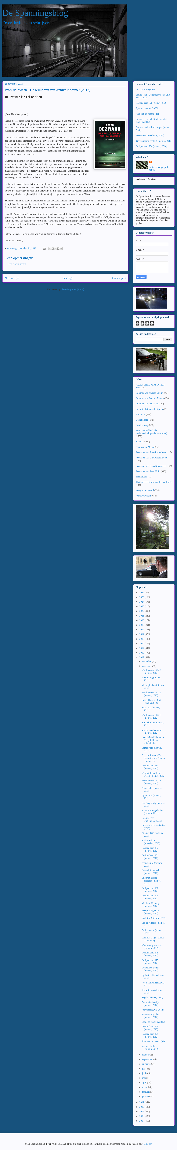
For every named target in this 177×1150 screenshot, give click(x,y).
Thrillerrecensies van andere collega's (153, 482)
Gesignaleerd (142, 419)
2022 (142, 611)
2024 (142, 601)
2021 (142, 615)
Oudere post (119, 278)
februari (146, 1092)
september (147, 1059)
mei (144, 1078)
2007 (142, 1121)
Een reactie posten (17, 264)
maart (145, 1087)
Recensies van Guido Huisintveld (151, 457)
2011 (142, 1102)
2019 (142, 625)
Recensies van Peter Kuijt (148, 471)
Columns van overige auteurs (149, 393)
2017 (142, 634)
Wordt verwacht (143, 495)
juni (144, 1073)
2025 (142, 597)
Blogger (147, 1144)
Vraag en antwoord (145, 490)
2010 (142, 1107)
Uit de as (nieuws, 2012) (153, 1022)
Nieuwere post (13, 278)
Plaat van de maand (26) (147, 113)
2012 (142, 657)
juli (144, 1068)
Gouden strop (142, 425)
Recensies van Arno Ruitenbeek (151, 452)
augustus (146, 1064)
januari (145, 1096)
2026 (142, 592)
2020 (142, 620)
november (147, 666)
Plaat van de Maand (145, 447)
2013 (142, 652)
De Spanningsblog (35, 13)
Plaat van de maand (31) (153, 1041)
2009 (142, 1111)
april (144, 1082)
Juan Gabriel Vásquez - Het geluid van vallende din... (153, 740)
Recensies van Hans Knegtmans (151, 466)
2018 (142, 629)
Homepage (67, 278)
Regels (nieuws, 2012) (152, 997)
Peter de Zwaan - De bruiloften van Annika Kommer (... (153, 758)
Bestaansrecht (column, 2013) (150, 135)
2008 (142, 1116)
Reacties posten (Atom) (73, 289)
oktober (146, 1054)
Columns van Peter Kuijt (147, 403)
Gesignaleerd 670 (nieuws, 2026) (151, 103)
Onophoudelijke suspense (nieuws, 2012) (151, 881)
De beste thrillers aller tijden (149, 409)
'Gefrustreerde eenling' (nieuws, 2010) (154, 141)
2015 (142, 643)
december (147, 661)
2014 (142, 648)
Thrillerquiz (141, 476)
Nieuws (139, 441)
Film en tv (140, 414)
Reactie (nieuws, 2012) (153, 1009)
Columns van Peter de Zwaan (150, 398)
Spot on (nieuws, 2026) (147, 108)
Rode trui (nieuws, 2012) (153, 918)
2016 (142, 639)
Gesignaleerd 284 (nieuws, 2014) (151, 146)
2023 (142, 606)
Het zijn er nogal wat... (146, 89)
